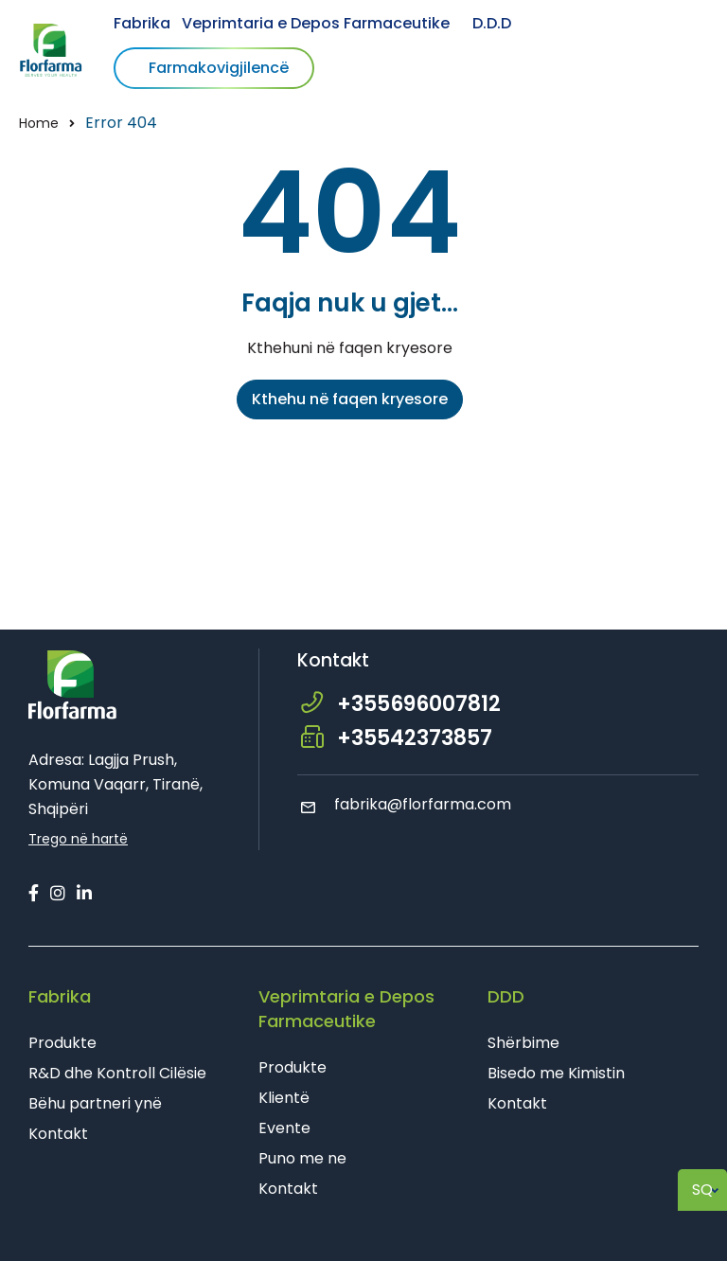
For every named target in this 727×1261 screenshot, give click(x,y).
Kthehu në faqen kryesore (350, 399)
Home (39, 123)
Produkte (62, 1043)
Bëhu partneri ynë (95, 1103)
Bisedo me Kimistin (556, 1073)
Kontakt (58, 1134)
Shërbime (523, 1043)
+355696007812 (419, 704)
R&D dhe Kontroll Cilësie (117, 1073)
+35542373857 (414, 738)
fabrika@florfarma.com (404, 804)
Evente (284, 1128)
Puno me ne (302, 1158)
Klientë (284, 1098)
